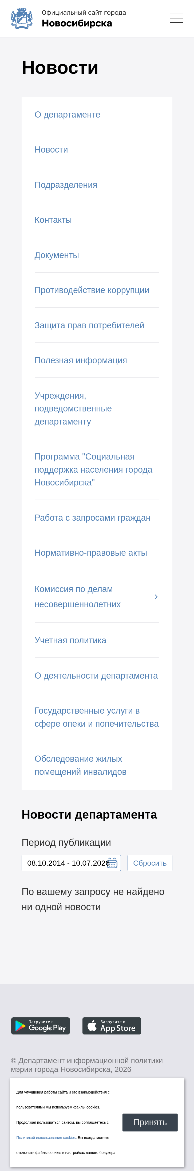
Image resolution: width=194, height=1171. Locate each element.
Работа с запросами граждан (93, 518)
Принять (150, 1122)
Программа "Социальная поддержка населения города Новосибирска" (94, 469)
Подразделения (66, 185)
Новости (51, 149)
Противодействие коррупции (92, 290)
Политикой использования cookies (46, 1137)
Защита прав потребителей (90, 325)
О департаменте (68, 114)
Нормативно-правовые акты (91, 553)
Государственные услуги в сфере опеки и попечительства (97, 717)
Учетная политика (70, 640)
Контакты (53, 220)
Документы (57, 255)
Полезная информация (81, 360)
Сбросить (150, 863)
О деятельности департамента (96, 675)
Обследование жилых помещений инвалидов (81, 765)
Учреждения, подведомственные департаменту (73, 408)
